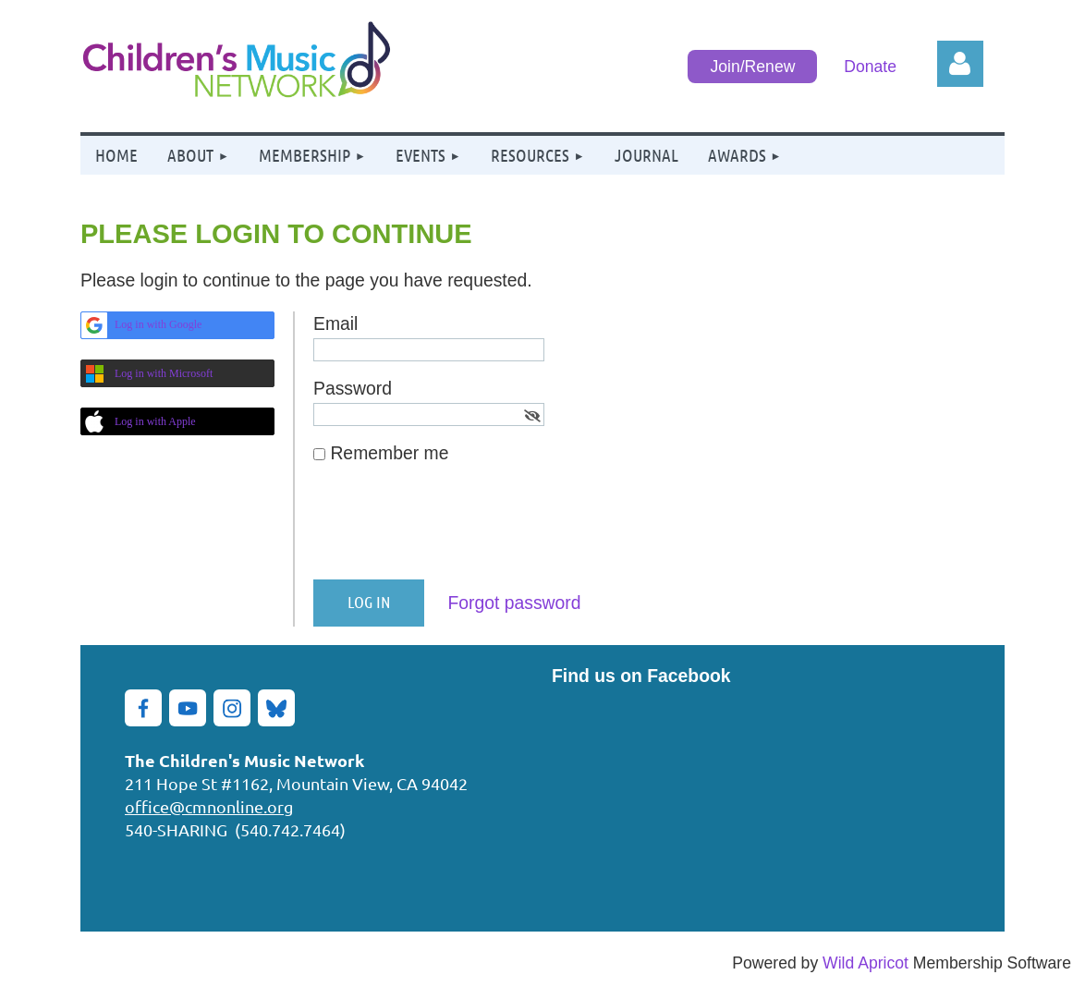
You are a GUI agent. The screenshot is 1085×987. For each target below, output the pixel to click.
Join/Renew (752, 66)
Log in (960, 64)
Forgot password (513, 602)
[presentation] (453, 530)
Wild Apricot (865, 963)
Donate (870, 66)
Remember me (389, 453)
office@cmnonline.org (209, 806)
